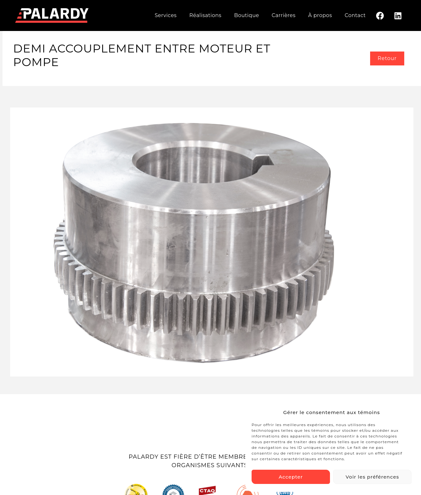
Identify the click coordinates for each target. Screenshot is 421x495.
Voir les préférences (372, 477)
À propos (320, 15)
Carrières (284, 15)
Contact (355, 15)
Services (165, 15)
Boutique (246, 15)
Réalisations (205, 15)
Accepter (291, 477)
